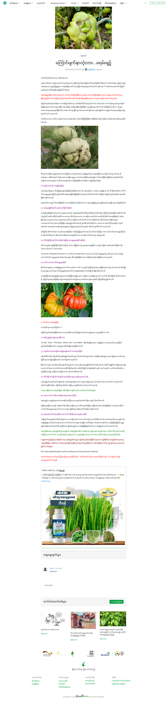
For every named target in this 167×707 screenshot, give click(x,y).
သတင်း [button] (75, 3)
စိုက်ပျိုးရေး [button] (15, 3)
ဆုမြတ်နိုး (89, 70)
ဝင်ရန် (152, 3)
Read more (46, 481)
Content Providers (121, 681)
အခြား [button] (123, 3)
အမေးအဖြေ (96, 3)
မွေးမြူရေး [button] (28, 3)
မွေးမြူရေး (35, 684)
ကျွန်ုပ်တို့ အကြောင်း (119, 684)
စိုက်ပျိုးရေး (36, 681)
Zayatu (52, 568)
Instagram (90, 684)
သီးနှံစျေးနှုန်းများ (110, 3)
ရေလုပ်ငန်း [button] (42, 3)
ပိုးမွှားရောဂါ (83, 56)
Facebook (89, 681)
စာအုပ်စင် (85, 3)
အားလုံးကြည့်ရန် (116, 602)
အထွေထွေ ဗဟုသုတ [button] (59, 3)
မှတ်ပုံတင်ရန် (160, 3)
